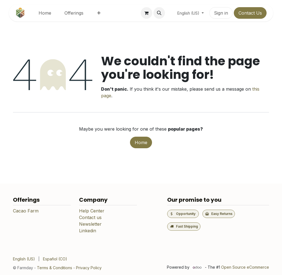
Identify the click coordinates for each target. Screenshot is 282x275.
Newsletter (90, 224)
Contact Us (250, 13)
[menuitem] (45, 12)
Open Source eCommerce (245, 267)
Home (141, 142)
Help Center (91, 211)
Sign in (221, 13)
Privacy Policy (89, 267)
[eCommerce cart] (146, 13)
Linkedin (87, 230)
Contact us (90, 217)
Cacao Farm (26, 211)
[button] (159, 13)
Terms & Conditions (54, 267)
